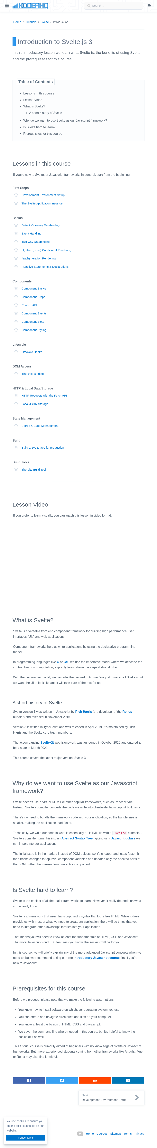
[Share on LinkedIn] (95, 1080)
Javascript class (123, 838)
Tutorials (30, 22)
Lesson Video (32, 100)
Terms (128, 1133)
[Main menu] (7, 6)
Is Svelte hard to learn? (39, 127)
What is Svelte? (34, 106)
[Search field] (113, 6)
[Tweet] (62, 1080)
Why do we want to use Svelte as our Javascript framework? (65, 120)
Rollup (127, 711)
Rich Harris (83, 711)
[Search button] (87, 6)
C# (66, 662)
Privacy (139, 1133)
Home (17, 22)
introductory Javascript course (97, 957)
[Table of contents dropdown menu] (149, 6)
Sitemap (115, 1133)
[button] (111, 1098)
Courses (102, 1133)
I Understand (25, 1137)
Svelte (45, 22)
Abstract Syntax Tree (77, 838)
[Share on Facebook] (29, 1080)
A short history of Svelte (45, 113)
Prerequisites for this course (42, 133)
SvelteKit (47, 742)
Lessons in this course (38, 93)
